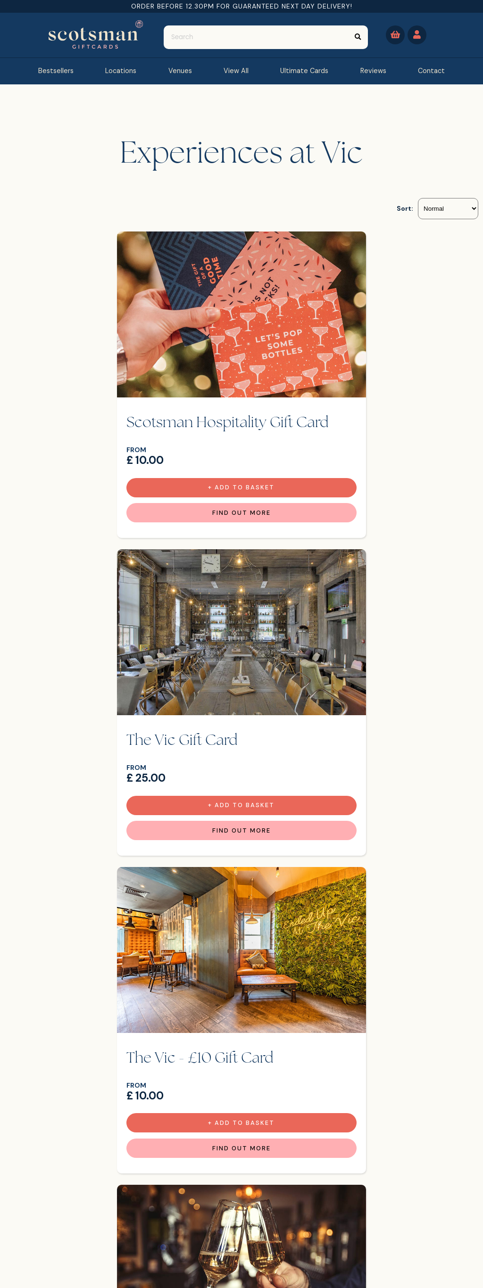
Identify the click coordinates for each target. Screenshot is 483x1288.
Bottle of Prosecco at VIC (342, 705)
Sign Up (440, 1225)
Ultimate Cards (304, 70)
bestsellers (56, 70)
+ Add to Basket (128, 478)
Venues (180, 70)
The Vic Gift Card (313, 396)
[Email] (356, 1224)
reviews (373, 70)
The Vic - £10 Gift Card (105, 705)
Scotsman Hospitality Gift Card (115, 405)
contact (431, 70)
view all (236, 70)
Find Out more (128, 504)
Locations (120, 70)
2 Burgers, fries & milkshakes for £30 (239, 1005)
